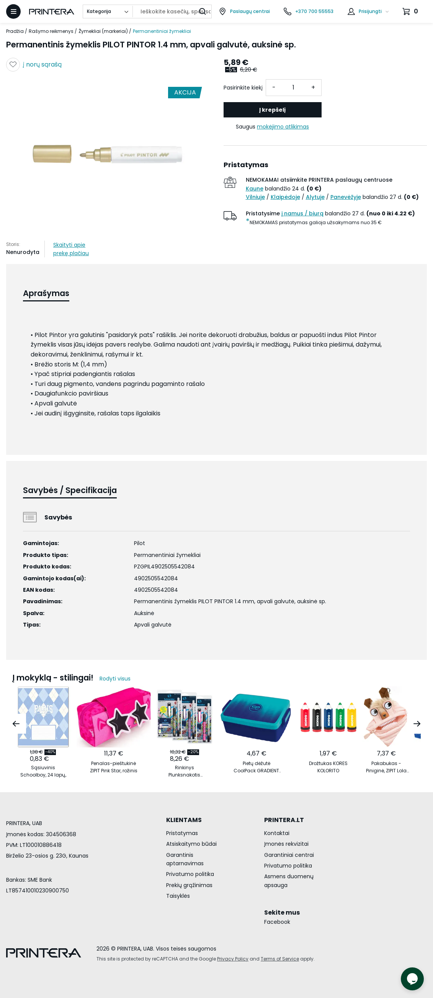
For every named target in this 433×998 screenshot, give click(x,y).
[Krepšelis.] (411, 11)
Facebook (277, 922)
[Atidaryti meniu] (13, 11)
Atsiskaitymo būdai (191, 844)
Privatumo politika (190, 874)
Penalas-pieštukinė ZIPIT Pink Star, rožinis (113, 767)
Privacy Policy (232, 959)
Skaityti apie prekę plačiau (71, 249)
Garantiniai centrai (289, 855)
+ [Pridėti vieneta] (313, 87)
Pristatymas (182, 833)
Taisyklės (178, 896)
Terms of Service (280, 959)
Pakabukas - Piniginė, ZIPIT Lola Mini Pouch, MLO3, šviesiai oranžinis (386, 767)
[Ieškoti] (202, 11)
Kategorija (99, 11)
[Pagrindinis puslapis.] (51, 11)
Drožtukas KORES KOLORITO (328, 767)
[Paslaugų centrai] (244, 11)
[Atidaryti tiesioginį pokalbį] (412, 978)
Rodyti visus (115, 678)
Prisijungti (370, 11)
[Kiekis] (293, 87)
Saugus (272, 127)
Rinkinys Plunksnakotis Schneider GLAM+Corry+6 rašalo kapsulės (184, 771)
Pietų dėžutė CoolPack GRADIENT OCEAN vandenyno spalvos (256, 767)
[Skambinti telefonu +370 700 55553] (308, 11)
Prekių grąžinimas (189, 885)
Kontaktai (276, 833)
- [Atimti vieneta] (274, 87)
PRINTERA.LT (284, 820)
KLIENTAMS (184, 820)
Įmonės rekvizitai (286, 844)
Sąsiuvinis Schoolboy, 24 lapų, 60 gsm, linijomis (43, 771)
